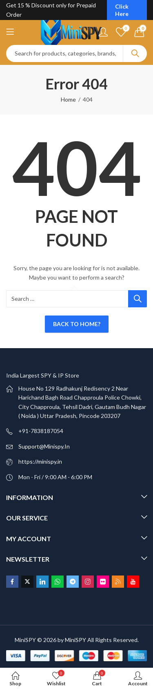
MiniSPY (75, 639)
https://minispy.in (40, 461)
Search (135, 53)
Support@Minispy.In (44, 446)
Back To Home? (76, 323)
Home (68, 99)
